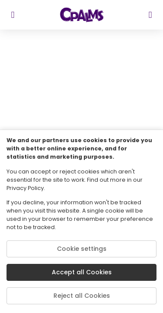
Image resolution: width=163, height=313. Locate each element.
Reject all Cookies (81, 295)
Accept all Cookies (82, 272)
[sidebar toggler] (13, 14)
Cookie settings (81, 248)
